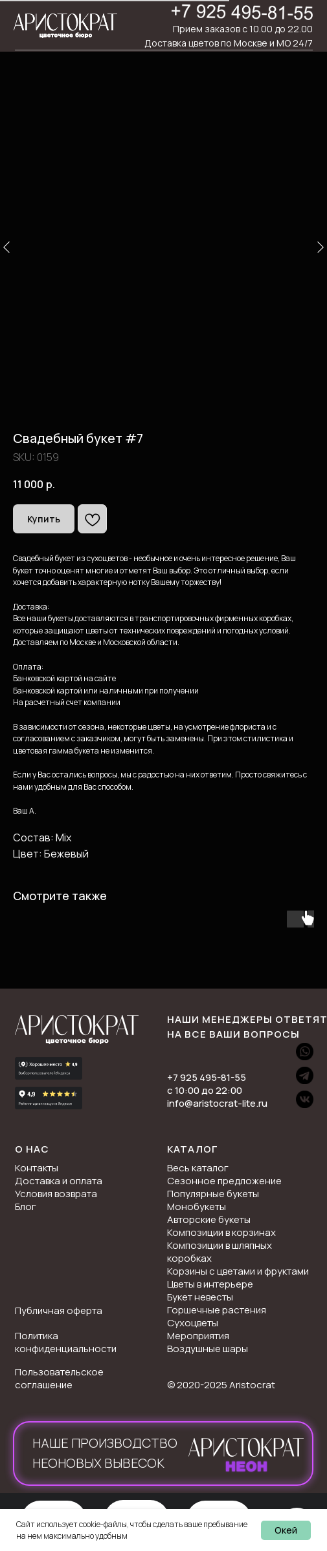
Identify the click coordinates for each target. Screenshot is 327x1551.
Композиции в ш (203, 1245)
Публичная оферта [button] (58, 1310)
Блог (25, 1206)
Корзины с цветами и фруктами (238, 1271)
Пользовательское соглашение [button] (59, 1378)
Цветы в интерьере (210, 1284)
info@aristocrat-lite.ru (217, 1103)
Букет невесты (200, 1297)
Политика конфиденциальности (66, 1342)
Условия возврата (56, 1193)
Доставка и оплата (58, 1180)
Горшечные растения (216, 1310)
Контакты (36, 1168)
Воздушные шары (207, 1348)
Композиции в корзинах (221, 1232)
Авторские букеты (209, 1219)
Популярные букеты (213, 1193)
